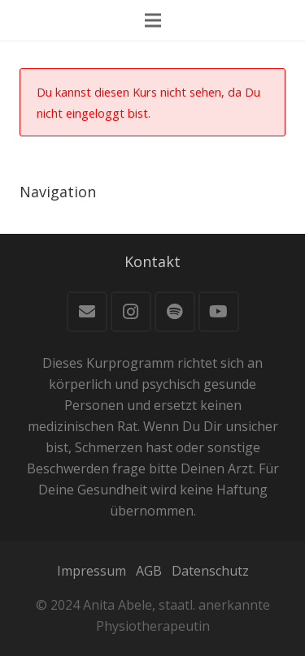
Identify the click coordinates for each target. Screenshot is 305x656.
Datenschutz (210, 571)
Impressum (91, 571)
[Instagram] (131, 311)
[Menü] (153, 20)
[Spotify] (175, 311)
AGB (149, 571)
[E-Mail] (87, 311)
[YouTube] (218, 311)
